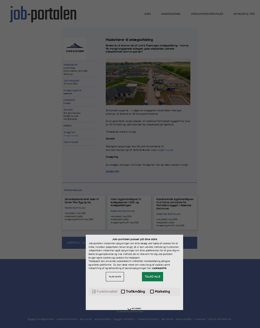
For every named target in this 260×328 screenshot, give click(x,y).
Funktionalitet (104, 292)
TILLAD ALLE (152, 276)
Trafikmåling (133, 292)
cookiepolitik (159, 268)
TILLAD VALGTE (115, 277)
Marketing (160, 292)
